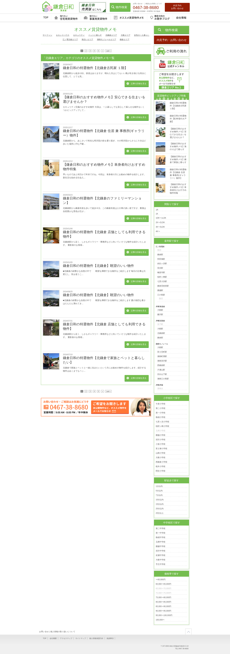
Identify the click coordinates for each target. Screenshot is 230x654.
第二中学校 (160, 528)
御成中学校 (160, 537)
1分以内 (159, 486)
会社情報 (181, 18)
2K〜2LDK (160, 222)
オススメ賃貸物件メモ (128, 18)
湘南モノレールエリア (106, 39)
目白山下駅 (162, 374)
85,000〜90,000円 (163, 606)
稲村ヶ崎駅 (162, 277)
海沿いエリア (87, 39)
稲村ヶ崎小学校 (162, 426)
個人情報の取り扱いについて (62, 632)
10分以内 (160, 500)
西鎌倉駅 (161, 365)
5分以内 (159, 491)
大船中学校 (160, 560)
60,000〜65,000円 (163, 584)
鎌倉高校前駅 (163, 286)
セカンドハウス (62, 35)
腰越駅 (160, 290)
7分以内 (159, 495)
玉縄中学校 (160, 542)
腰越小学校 (160, 435)
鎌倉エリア (124, 39)
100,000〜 (160, 620)
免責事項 (110, 638)
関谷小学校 (160, 471)
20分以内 (160, 508)
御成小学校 (160, 417)
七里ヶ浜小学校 (162, 422)
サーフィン (47, 35)
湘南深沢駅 (162, 361)
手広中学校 (160, 564)
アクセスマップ (66, 638)
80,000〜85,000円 (163, 602)
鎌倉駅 (160, 254)
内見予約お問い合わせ (177, 7)
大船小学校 (160, 457)
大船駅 (160, 310)
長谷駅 (160, 268)
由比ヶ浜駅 (162, 263)
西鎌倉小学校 (161, 462)
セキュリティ (79, 35)
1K (157, 214)
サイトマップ (80, 638)
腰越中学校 (160, 546)
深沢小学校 (160, 439)
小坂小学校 (160, 444)
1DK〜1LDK (161, 218)
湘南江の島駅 (163, 379)
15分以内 (160, 504)
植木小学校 (160, 466)
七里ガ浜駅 (162, 281)
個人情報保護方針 (96, 638)
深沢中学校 (160, 551)
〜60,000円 (160, 579)
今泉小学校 (160, 404)
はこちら (91, 7)
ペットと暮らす (95, 35)
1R (157, 210)
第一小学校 (160, 413)
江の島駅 (161, 295)
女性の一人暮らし (141, 35)
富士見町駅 (162, 352)
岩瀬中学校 (160, 555)
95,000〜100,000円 (164, 615)
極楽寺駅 (161, 272)
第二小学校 (160, 408)
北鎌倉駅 (161, 333)
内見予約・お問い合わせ (172, 40)
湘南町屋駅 (162, 356)
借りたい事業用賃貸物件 (95, 18)
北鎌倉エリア (111, 35)
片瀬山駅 (161, 370)
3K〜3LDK (160, 227)
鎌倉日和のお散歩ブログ (160, 18)
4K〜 (158, 231)
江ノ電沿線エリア (70, 39)
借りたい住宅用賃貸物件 (66, 18)
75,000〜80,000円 (163, 597)
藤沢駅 (160, 314)
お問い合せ (44, 632)
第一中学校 (160, 533)
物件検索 (121, 7)
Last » (108, 51)
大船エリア (125, 35)
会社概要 (53, 638)
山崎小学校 (160, 453)
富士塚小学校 (161, 448)
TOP (45, 18)
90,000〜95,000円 (163, 611)
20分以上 (160, 513)
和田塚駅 (161, 259)
